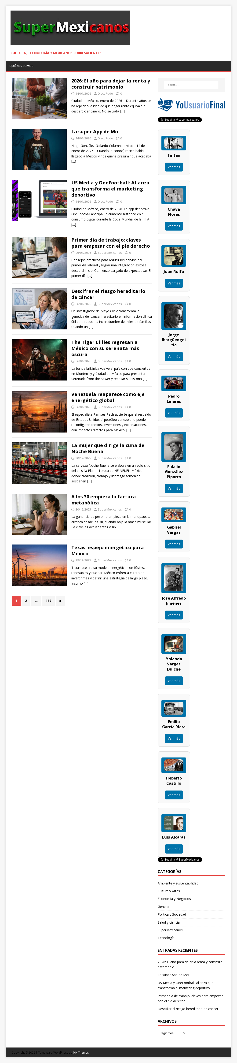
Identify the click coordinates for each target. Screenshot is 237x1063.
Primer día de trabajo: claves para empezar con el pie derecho (110, 243)
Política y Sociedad (172, 914)
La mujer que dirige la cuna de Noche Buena (107, 448)
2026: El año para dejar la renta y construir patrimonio (110, 84)
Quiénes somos (21, 66)
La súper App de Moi (95, 131)
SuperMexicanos (110, 252)
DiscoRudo (105, 93)
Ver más (174, 167)
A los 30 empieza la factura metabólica (103, 499)
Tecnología (166, 938)
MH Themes (81, 1053)
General (163, 906)
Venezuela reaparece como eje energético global (108, 397)
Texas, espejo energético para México (107, 550)
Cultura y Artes (169, 891)
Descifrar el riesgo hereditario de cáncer (108, 294)
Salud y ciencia (169, 922)
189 (48, 600)
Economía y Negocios (174, 898)
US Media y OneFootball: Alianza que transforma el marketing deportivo (110, 188)
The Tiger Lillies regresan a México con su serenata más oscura (105, 348)
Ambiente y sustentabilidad (178, 883)
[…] (122, 111)
